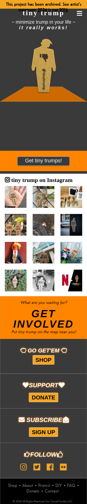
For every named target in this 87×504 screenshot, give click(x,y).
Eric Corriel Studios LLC (59, 501)
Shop (43, 360)
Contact (52, 491)
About (27, 486)
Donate (43, 397)
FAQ (71, 486)
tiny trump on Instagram (39, 180)
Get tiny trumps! (43, 161)
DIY (58, 486)
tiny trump (43, 13)
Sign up (43, 432)
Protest (44, 486)
